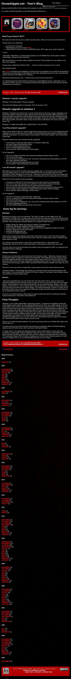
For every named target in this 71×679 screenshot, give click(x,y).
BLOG (29, 29)
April (3, 379)
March (4, 381)
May (3, 377)
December (5, 369)
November (64, 349)
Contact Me (47, 672)
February (5, 382)
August (4, 372)
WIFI (54, 29)
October (5, 416)
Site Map (37, 672)
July (3, 374)
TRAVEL (41, 29)
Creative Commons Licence (34, 670)
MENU (17, 29)
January (5, 362)
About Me (29, 672)
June (3, 376)
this (29, 47)
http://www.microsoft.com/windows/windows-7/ (23, 344)
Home (6, 25)
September (7, 349)
